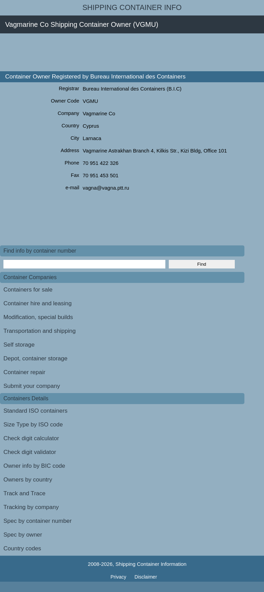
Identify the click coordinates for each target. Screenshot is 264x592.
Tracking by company (31, 507)
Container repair (24, 372)
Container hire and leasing (37, 303)
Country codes (22, 548)
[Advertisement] (125, 52)
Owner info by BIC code (34, 466)
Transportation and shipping (39, 331)
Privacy (119, 577)
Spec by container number (37, 521)
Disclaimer (145, 577)
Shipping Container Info (132, 7)
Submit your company (31, 386)
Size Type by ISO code (33, 424)
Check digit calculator (31, 438)
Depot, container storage (35, 358)
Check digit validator (29, 452)
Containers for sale (28, 289)
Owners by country (27, 479)
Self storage (19, 344)
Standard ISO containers (35, 411)
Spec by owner (22, 534)
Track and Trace (24, 493)
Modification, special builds (38, 317)
